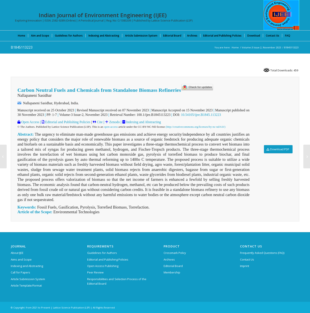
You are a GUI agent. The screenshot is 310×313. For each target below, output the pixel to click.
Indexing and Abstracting (143, 122)
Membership (172, 272)
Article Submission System (28, 279)
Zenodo (114, 122)
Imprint (244, 266)
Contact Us (247, 259)
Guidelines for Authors (102, 253)
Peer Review (95, 272)
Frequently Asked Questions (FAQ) (262, 253)
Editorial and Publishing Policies (67, 122)
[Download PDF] (278, 149)
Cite (100, 122)
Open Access (29, 122)
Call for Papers (20, 272)
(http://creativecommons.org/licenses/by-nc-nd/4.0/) (195, 126)
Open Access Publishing (102, 266)
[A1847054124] (306, 156)
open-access (111, 126)
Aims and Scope (21, 259)
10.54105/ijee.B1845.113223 (201, 115)
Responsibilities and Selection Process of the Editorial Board (116, 281)
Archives (169, 259)
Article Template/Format (26, 285)
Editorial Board (173, 266)
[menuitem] (21, 35)
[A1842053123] (3, 156)
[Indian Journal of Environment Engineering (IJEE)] (281, 15)
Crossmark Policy (175, 253)
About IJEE (17, 253)
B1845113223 (22, 47)
